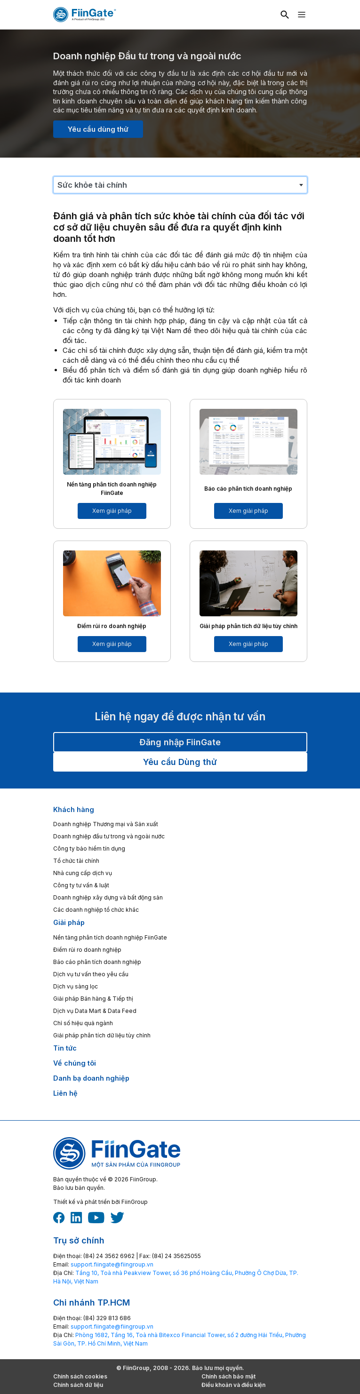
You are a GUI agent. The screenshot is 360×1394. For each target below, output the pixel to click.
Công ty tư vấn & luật (81, 885)
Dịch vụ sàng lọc (75, 986)
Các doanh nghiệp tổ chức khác (96, 909)
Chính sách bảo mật (228, 1376)
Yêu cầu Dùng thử (180, 762)
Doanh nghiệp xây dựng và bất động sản (108, 897)
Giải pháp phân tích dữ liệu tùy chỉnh (102, 1035)
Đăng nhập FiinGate (180, 742)
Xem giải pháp (112, 510)
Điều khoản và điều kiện (233, 1384)
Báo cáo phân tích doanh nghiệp (97, 961)
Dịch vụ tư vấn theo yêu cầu (90, 974)
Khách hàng (73, 809)
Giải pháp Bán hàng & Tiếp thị (93, 998)
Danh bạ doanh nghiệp (91, 1078)
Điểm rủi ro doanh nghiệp (87, 949)
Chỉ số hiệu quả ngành (83, 1023)
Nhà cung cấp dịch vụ (82, 872)
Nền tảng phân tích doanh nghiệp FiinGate (110, 937)
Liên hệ (65, 1093)
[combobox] (180, 184)
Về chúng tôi (74, 1063)
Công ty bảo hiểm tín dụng (89, 848)
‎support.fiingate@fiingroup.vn (112, 1264)
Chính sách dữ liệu (78, 1384)
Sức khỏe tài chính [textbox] (92, 185)
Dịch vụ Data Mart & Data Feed (94, 1010)
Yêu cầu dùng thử (98, 129)
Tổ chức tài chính (76, 860)
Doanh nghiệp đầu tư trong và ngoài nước (109, 836)
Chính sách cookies (80, 1376)
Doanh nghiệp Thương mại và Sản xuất (105, 824)
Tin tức (65, 1048)
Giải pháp (69, 922)
